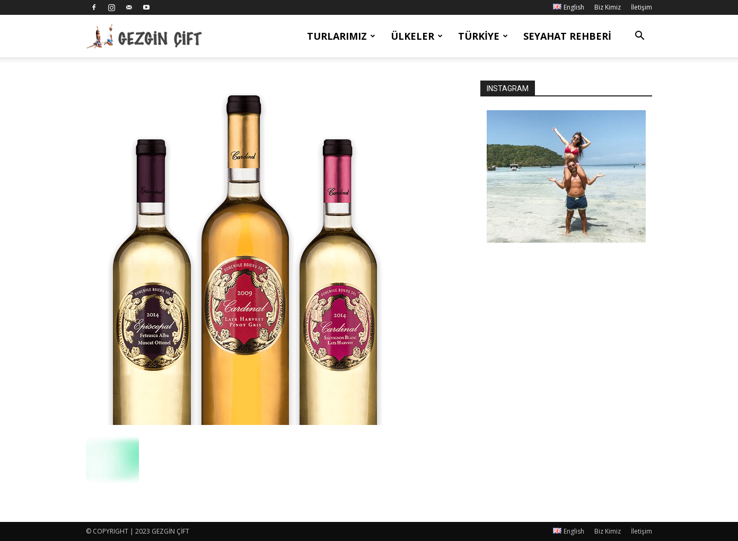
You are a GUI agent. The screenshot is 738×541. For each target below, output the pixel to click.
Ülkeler (417, 36)
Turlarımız (341, 36)
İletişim (641, 7)
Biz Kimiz (607, 7)
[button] (639, 37)
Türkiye (483, 36)
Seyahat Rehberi (567, 36)
